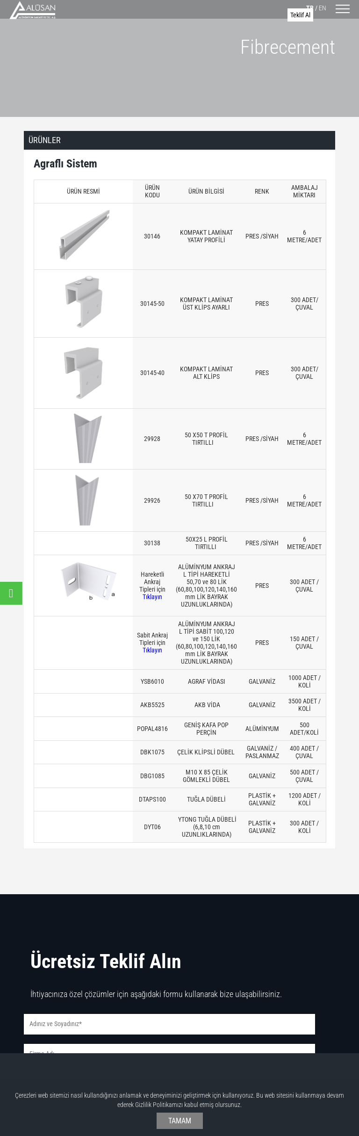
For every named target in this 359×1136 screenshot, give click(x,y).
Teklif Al (300, 15)
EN (322, 8)
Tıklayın (152, 597)
